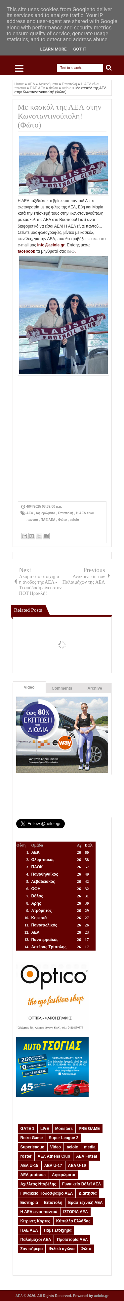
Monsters (64, 1128)
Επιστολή (66, 513)
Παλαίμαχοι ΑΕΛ (36, 1239)
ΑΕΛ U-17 (53, 1165)
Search (108, 67)
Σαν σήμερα (32, 1249)
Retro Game (32, 1138)
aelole (74, 520)
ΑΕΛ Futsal (86, 1156)
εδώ (71, 251)
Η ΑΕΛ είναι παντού (39, 1212)
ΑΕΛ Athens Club (54, 1156)
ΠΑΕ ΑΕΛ (48, 520)
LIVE (44, 1128)
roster (26, 1156)
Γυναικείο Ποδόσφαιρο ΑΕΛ (47, 1193)
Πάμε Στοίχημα (57, 1230)
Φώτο (62, 520)
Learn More (53, 49)
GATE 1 (27, 1128)
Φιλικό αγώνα (61, 1249)
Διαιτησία (88, 1193)
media (90, 1147)
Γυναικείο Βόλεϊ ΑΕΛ (81, 1184)
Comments (62, 688)
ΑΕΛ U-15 (29, 1165)
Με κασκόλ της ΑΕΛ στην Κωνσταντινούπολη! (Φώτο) (60, 116)
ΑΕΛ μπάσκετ (33, 1175)
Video (29, 687)
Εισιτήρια (29, 1202)
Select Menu (19, 68)
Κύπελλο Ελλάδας (73, 1221)
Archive (95, 688)
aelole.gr (101, 1296)
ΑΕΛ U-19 (77, 1165)
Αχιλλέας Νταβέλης (38, 1184)
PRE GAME (89, 1128)
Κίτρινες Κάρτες (35, 1221)
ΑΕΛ (30, 513)
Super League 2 (63, 1138)
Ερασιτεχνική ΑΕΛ (85, 1202)
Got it (79, 49)
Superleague (32, 1147)
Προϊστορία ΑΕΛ (72, 1239)
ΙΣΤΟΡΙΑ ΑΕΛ (75, 1212)
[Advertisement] (62, 439)
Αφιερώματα (46, 513)
